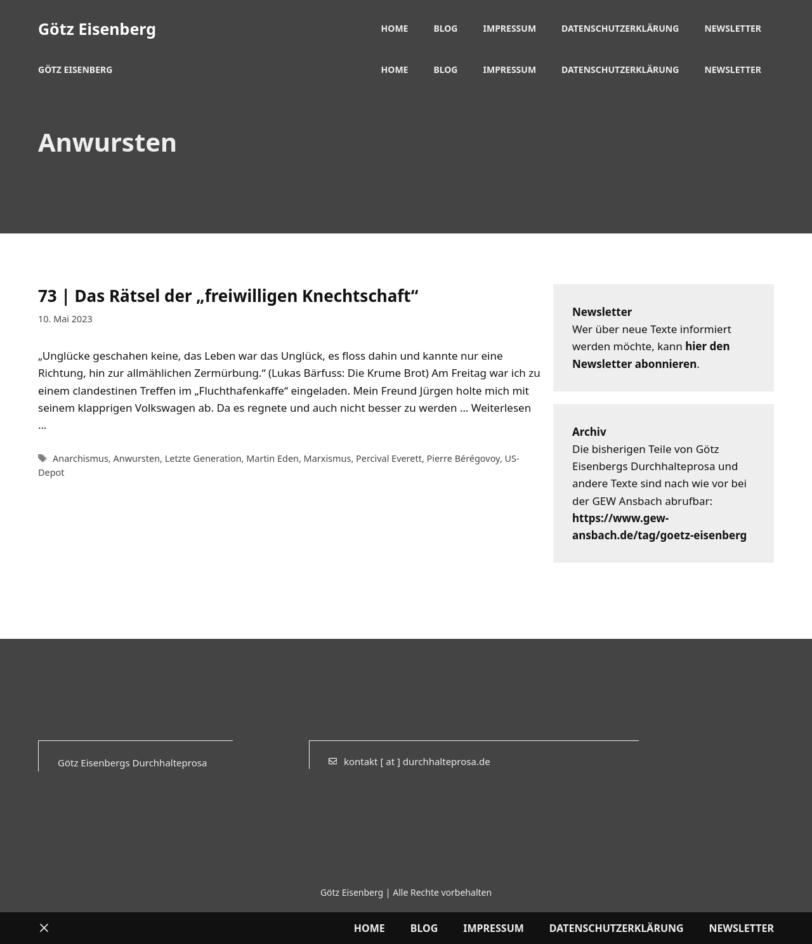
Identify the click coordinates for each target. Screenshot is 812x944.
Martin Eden (272, 458)
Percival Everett (389, 458)
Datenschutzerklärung (620, 28)
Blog (445, 28)
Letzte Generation (203, 458)
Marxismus (327, 458)
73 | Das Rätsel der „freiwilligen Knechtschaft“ (228, 295)
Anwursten (136, 458)
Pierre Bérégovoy (463, 458)
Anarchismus (80, 458)
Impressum (510, 28)
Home (395, 28)
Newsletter (732, 28)
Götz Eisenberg (97, 28)
